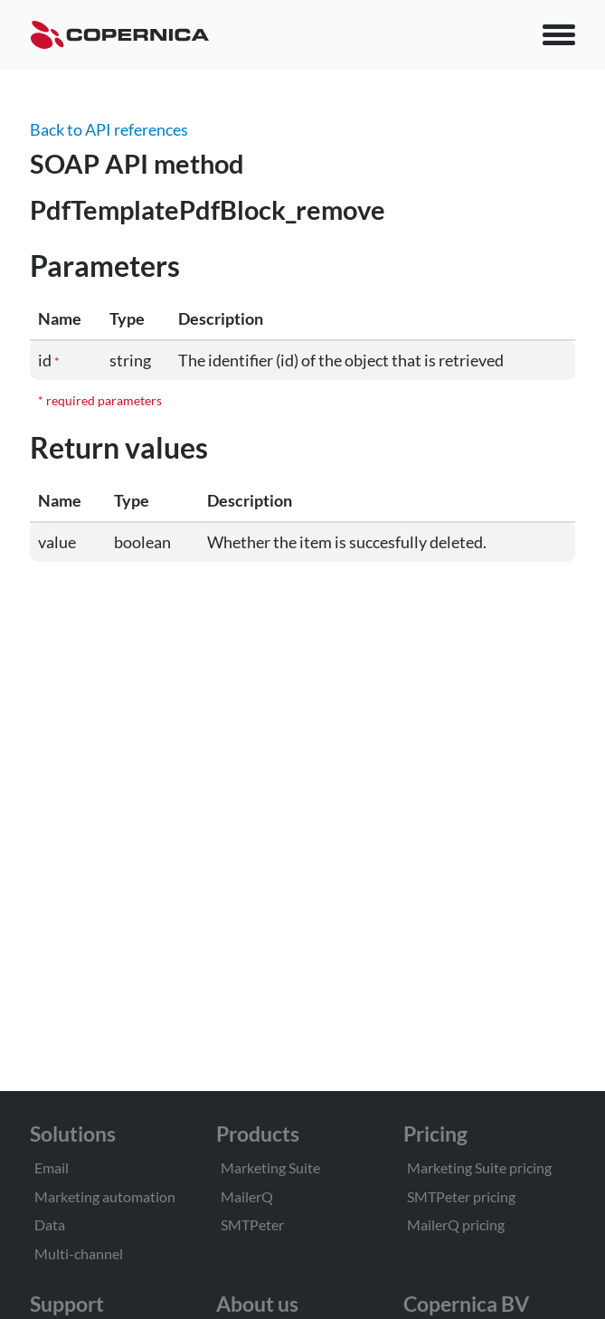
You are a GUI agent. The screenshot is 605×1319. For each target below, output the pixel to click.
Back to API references (109, 129)
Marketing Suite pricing (479, 1167)
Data (49, 1224)
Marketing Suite (270, 1167)
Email (51, 1167)
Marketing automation (104, 1196)
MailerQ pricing (456, 1224)
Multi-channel (78, 1253)
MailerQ (247, 1196)
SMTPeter (252, 1224)
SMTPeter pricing (461, 1196)
